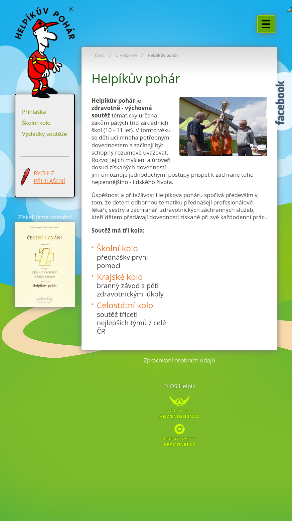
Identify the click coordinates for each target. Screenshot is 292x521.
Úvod (100, 55)
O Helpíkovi (126, 55)
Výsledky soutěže (44, 134)
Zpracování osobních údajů (179, 360)
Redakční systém (179, 441)
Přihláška (34, 111)
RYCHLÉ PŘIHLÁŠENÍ (49, 177)
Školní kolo (36, 122)
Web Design (179, 413)
